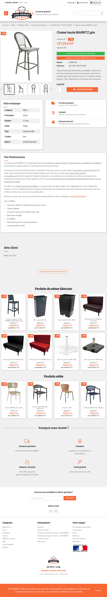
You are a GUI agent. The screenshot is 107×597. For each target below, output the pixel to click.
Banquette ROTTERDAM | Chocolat (93, 320)
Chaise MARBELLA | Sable (13, 408)
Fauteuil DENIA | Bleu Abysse (93, 408)
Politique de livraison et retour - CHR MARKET (53, 536)
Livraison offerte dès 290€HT (53, 13)
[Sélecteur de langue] (71, 2)
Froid (4, 530)
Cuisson (5, 536)
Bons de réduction (79, 539)
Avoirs (75, 533)
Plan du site (41, 542)
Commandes (77, 530)
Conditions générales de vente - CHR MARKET (53, 533)
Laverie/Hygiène (7, 544)
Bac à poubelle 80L (40, 320)
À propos (41, 527)
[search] (101, 13)
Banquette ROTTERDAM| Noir (14, 359)
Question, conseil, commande (53, 570)
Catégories (7, 523)
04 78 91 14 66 (53, 567)
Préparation (6, 533)
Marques (5, 547)
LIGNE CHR (73, 62)
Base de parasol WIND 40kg (66, 359)
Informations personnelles (82, 527)
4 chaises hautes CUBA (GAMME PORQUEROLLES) (13, 320)
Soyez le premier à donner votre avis (53, 272)
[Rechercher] (88, 13)
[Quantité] (59, 89)
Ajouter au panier (82, 89)
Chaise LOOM (66, 408)
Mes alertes (77, 542)
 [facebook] (56, 511)
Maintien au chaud (8, 539)
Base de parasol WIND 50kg (93, 359)
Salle (4, 542)
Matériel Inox (6, 527)
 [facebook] (50, 511)
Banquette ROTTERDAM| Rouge (40, 359)
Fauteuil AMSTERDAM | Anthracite (40, 407)
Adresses (76, 536)
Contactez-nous (43, 539)
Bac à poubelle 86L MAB (67, 320)
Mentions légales (43, 530)
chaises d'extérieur (78, 196)
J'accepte (98, 590)
